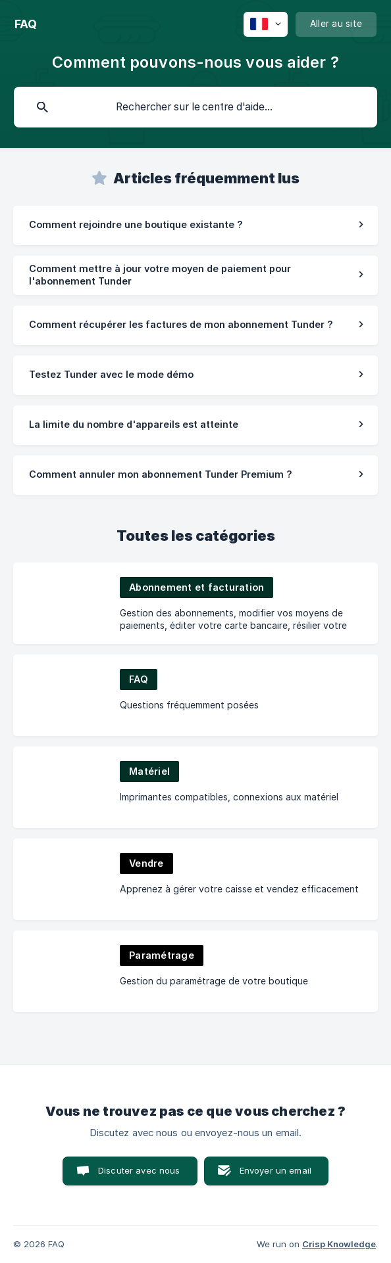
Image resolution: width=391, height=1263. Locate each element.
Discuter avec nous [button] (139, 1170)
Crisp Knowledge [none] (339, 1244)
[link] (195, 225)
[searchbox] (195, 107)
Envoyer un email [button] (275, 1170)
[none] (25, 24)
